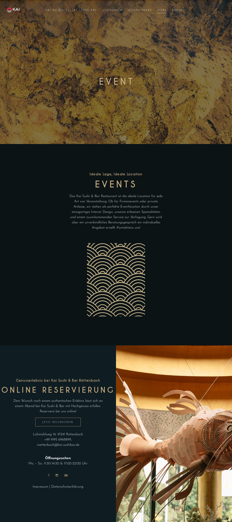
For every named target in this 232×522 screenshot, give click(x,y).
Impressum (40, 486)
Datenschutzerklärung (67, 486)
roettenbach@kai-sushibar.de (58, 445)
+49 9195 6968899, (58, 439)
